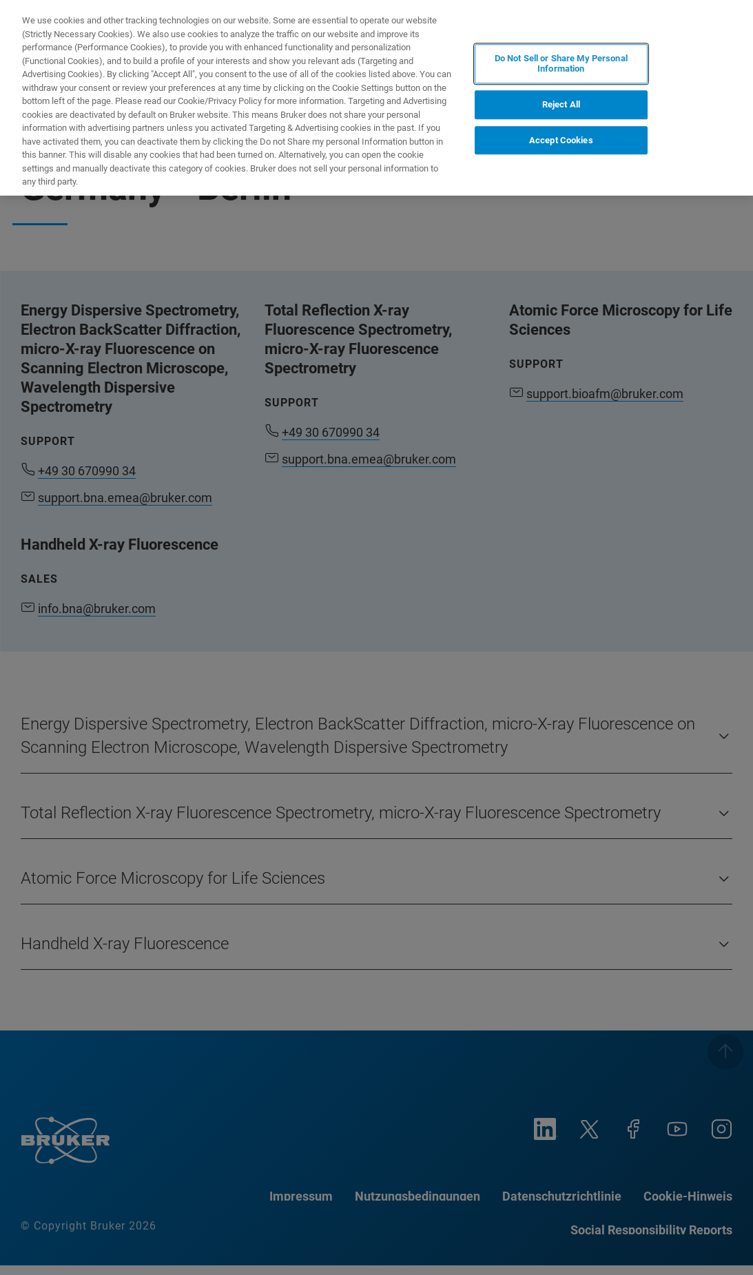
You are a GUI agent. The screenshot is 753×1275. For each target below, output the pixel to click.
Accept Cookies (561, 140)
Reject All (561, 104)
